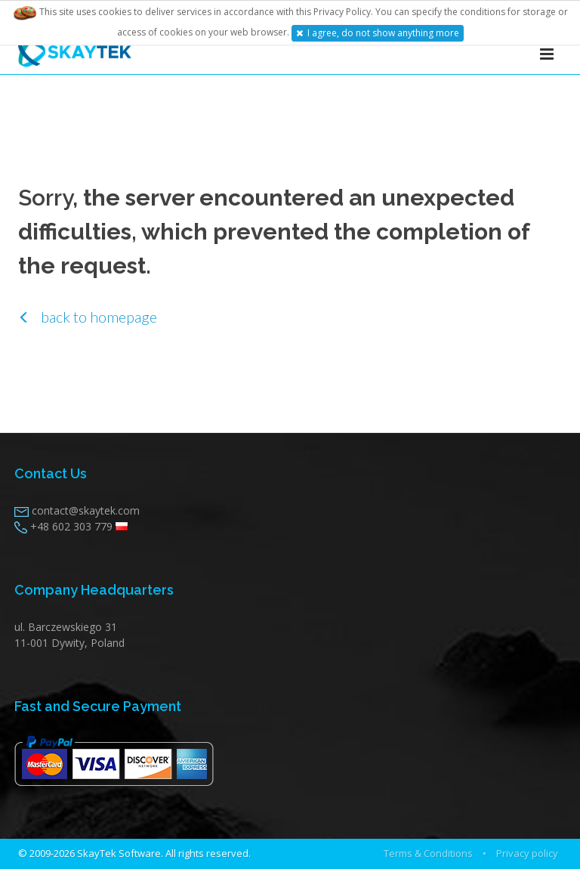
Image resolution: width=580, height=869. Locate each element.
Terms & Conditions (428, 853)
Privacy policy (527, 853)
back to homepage (87, 317)
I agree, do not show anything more (377, 32)
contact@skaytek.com (86, 510)
